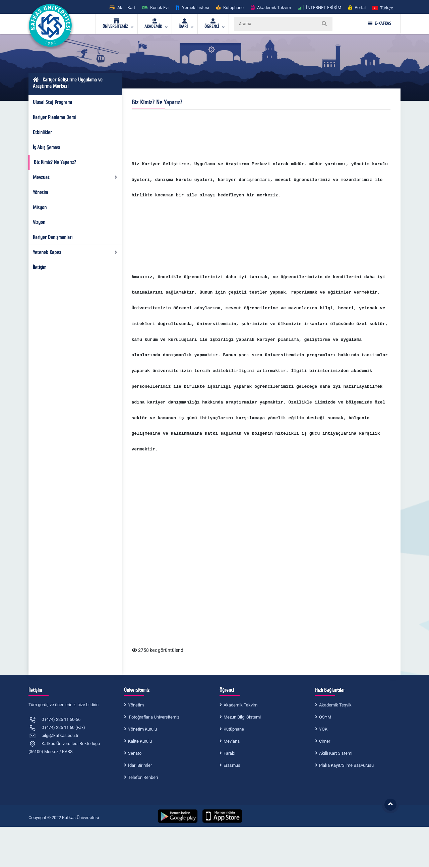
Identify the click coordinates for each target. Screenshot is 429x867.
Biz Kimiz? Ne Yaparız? (55, 162)
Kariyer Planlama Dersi (54, 117)
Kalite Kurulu (140, 741)
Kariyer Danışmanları (52, 237)
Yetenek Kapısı (75, 252)
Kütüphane (234, 729)
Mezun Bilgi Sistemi (242, 717)
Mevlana (232, 741)
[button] (383, 7)
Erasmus (232, 765)
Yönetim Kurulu (142, 729)
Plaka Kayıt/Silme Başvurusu (346, 765)
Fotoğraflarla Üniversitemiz (153, 717)
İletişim (39, 267)
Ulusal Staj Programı (52, 102)
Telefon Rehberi (143, 777)
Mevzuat (75, 177)
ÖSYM (325, 717)
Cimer (324, 741)
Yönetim (40, 192)
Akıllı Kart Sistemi (335, 753)
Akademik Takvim (240, 704)
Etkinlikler (42, 132)
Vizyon (39, 222)
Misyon (40, 207)
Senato (134, 753)
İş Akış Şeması (46, 147)
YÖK (323, 729)
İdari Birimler (140, 765)
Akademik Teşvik (335, 704)
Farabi (229, 753)
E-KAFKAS (379, 23)
